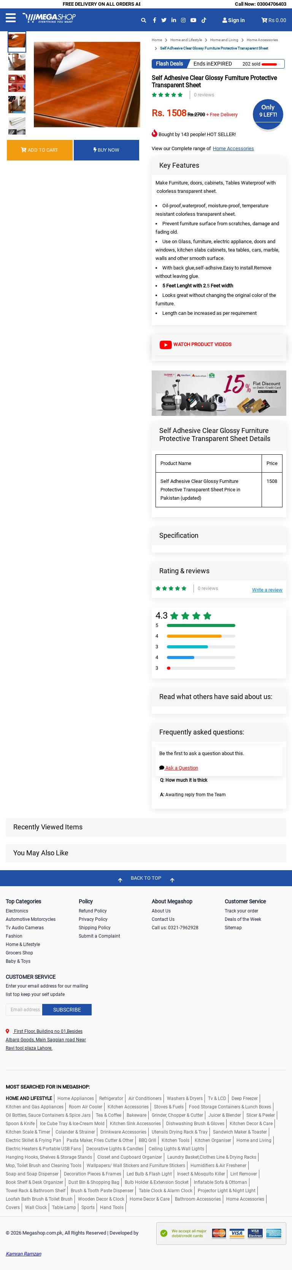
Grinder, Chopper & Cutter (177, 1115)
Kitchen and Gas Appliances (34, 1107)
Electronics (17, 911)
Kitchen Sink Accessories (135, 1123)
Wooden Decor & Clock (101, 1199)
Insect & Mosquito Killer (201, 1174)
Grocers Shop (19, 953)
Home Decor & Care (150, 1199)
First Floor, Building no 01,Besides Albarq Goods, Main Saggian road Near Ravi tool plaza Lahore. (46, 1040)
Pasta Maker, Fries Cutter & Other (100, 1140)
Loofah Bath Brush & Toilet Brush (39, 1199)
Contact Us (163, 919)
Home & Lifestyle (23, 944)
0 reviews (204, 95)
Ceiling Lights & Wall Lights (176, 1148)
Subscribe (67, 1010)
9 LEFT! (268, 115)
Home (157, 40)
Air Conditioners (145, 1098)
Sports (88, 1207)
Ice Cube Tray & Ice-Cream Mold (72, 1123)
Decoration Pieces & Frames (92, 1174)
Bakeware (136, 1115)
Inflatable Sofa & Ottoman (220, 1182)
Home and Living (224, 40)
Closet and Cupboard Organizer (129, 1157)
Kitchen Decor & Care (251, 1123)
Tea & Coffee (108, 1115)
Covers (13, 1207)
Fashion (14, 936)
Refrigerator (111, 1098)
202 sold (251, 64)
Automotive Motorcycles (31, 919)
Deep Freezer (245, 1098)
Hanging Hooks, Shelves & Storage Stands (49, 1157)
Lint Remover (243, 1174)
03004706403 (271, 4)
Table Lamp (64, 1207)
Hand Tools (112, 1207)
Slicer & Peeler (260, 1115)
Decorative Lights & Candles (114, 1148)
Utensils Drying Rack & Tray (180, 1132)
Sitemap (233, 927)
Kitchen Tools (175, 1140)
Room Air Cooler (85, 1107)
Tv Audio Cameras (25, 927)
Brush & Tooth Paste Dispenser (102, 1190)
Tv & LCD (217, 1098)
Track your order (241, 911)
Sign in (233, 20)
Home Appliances (75, 1098)
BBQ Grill (147, 1140)
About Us (161, 911)
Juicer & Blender (224, 1115)
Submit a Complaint (99, 936)
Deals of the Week (243, 919)
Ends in (202, 64)
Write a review (267, 590)
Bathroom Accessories (198, 1199)
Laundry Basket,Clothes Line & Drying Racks (211, 1157)
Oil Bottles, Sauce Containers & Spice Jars (48, 1115)
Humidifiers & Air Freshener (218, 1165)
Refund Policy (93, 911)
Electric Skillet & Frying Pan (33, 1140)
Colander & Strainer (75, 1132)
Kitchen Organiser (213, 1140)
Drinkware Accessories (123, 1132)
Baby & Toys (18, 961)
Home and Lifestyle (186, 40)
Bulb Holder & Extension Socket (157, 1182)
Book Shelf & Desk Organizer (34, 1182)
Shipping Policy (95, 927)
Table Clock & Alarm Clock (165, 1190)
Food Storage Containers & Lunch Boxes (230, 1107)
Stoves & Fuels (169, 1107)
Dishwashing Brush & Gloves (195, 1123)
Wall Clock (36, 1207)
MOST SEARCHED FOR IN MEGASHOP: (48, 1087)
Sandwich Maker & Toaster (240, 1132)
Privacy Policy (93, 919)
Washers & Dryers (185, 1098)
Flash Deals (169, 64)
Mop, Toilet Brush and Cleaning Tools (43, 1165)
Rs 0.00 (277, 20)
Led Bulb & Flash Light (149, 1174)
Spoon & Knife (20, 1123)
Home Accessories (262, 40)
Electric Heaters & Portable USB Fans (43, 1148)
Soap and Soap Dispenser (32, 1174)
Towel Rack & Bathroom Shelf (35, 1190)
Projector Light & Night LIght (227, 1190)
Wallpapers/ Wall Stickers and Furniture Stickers (136, 1165)
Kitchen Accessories (128, 1107)
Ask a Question (178, 768)
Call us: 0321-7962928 (175, 927)
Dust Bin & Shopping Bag (93, 1182)
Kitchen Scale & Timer (28, 1132)
